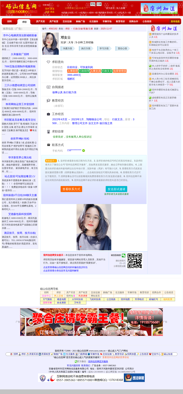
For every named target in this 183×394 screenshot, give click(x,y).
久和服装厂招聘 (20, 54)
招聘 (9, 21)
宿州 (47, 8)
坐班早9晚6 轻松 (20, 138)
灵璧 (47, 12)
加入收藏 (120, 8)
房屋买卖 (33, 354)
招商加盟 (131, 354)
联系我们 (85, 365)
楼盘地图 (61, 299)
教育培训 (120, 21)
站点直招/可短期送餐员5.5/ (20, 176)
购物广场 (80, 21)
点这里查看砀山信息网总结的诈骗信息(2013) (65, 267)
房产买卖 (40, 21)
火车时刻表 (77, 299)
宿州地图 (125, 299)
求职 (24, 22)
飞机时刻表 (95, 299)
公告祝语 (147, 21)
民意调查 (83, 295)
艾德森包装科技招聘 (20, 214)
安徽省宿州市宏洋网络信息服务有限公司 (69, 368)
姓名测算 (61, 302)
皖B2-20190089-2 (97, 372)
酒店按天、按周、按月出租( (20, 233)
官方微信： (91, 361)
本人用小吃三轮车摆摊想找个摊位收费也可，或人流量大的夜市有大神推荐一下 (164, 82)
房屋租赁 (45, 354)
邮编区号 (153, 299)
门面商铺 (82, 354)
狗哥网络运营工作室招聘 (20, 104)
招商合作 (133, 21)
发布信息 (175, 21)
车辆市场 (107, 21)
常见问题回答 (73, 365)
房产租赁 (53, 21)
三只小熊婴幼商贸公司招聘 (19, 85)
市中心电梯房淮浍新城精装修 (20, 35)
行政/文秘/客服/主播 (83, 28)
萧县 (52, 8)
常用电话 (139, 299)
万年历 (77, 302)
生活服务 (93, 21)
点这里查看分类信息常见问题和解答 (61, 270)
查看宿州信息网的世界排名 (115, 357)
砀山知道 (168, 354)
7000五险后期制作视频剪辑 (19, 66)
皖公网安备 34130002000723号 (120, 372)
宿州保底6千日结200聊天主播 (20, 195)
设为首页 (110, 8)
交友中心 (46, 295)
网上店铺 (58, 295)
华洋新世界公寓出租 (20, 157)
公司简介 (129, 368)
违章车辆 (47, 302)
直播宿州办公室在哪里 (163, 74)
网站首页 (95, 295)
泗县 (52, 12)
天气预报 (47, 299)
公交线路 (111, 299)
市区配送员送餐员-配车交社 (20, 119)
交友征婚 (67, 21)
